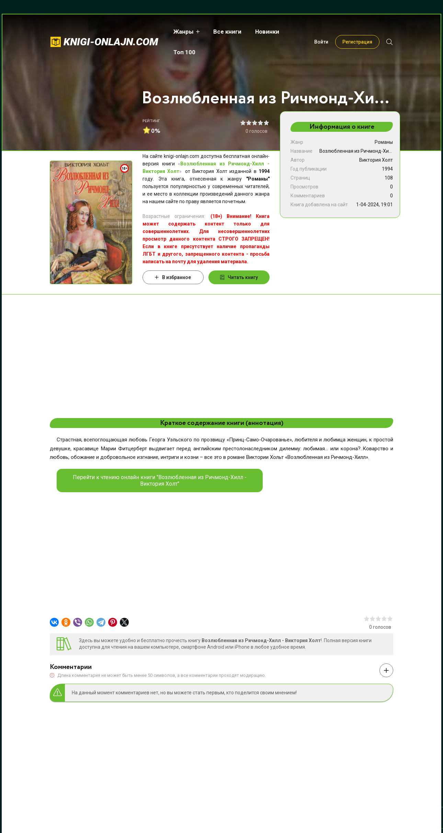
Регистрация (357, 31)
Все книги (226, 31)
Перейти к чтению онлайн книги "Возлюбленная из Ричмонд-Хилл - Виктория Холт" (160, 480)
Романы (384, 142)
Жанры (182, 31)
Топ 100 (303, 31)
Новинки (266, 31)
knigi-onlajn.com (111, 31)
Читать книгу (239, 277)
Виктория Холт (376, 160)
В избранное (173, 277)
